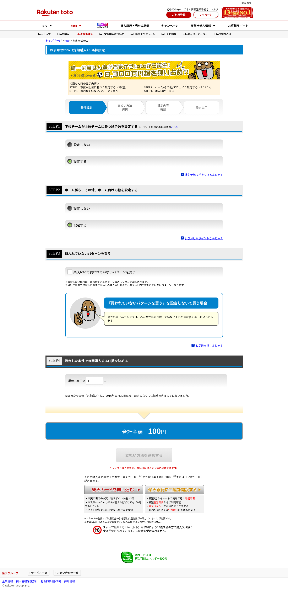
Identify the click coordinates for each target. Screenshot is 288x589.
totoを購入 (63, 34)
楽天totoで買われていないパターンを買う (105, 271)
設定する (80, 161)
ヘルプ (214, 9)
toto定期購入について (111, 34)
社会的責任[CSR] (51, 581)
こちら (174, 126)
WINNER (102, 25)
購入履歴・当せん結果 (135, 25)
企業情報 (7, 581)
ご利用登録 (178, 15)
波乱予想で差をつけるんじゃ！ (204, 174)
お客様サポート (238, 25)
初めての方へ (174, 9)
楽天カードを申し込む (113, 489)
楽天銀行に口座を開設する (174, 489)
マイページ (205, 15)
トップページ (53, 40)
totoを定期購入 (84, 34)
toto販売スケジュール (142, 34)
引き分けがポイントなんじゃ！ (204, 238)
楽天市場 (246, 2)
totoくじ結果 (168, 34)
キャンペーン (169, 25)
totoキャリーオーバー (195, 34)
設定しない (82, 144)
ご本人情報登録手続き (196, 9)
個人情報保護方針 (27, 581)
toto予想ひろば (222, 34)
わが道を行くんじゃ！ (209, 345)
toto (67, 40)
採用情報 (69, 581)
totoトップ (44, 34)
